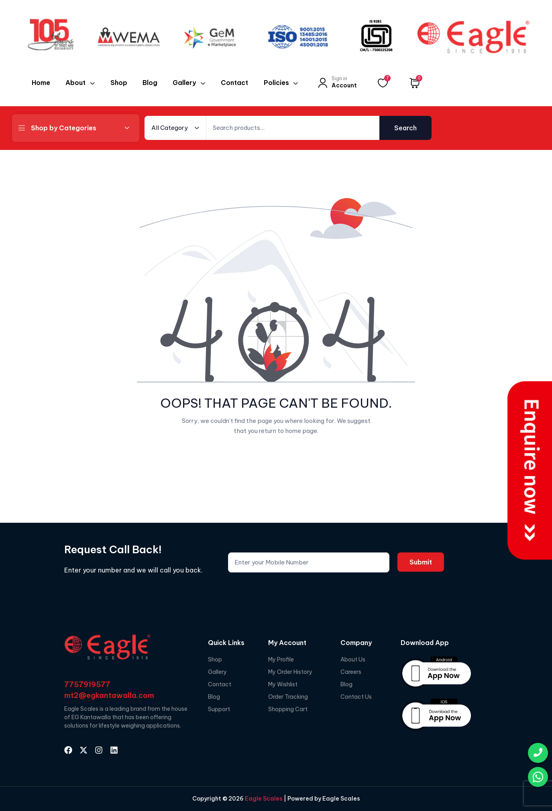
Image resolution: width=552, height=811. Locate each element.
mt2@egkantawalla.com (109, 695)
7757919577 (87, 684)
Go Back (276, 460)
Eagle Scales (263, 798)
